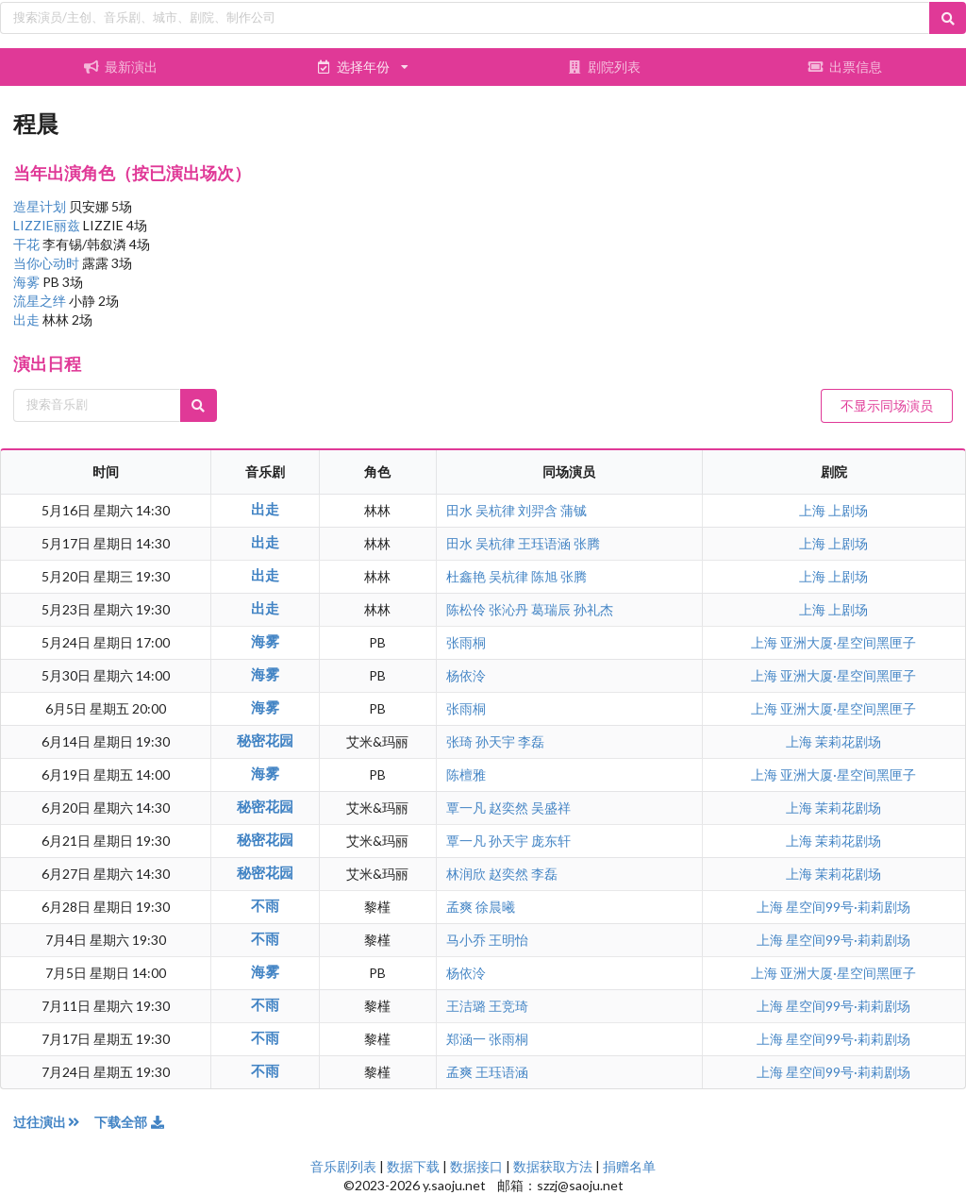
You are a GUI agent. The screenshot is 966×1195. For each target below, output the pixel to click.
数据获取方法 (552, 1166)
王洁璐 (466, 1006)
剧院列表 (604, 67)
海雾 (27, 282)
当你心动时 (47, 263)
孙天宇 (495, 741)
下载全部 (130, 1122)
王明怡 (508, 940)
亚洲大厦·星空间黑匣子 (848, 642)
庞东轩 (551, 841)
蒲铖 (573, 510)
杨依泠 (466, 675)
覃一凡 (466, 807)
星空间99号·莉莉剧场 (848, 907)
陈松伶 (466, 609)
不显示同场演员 (887, 405)
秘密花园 (265, 740)
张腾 (587, 543)
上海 (813, 510)
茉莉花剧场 (848, 741)
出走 (27, 319)
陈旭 (544, 576)
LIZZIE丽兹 (48, 225)
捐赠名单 (629, 1166)
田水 (459, 510)
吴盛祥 (551, 807)
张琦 (459, 741)
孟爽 (459, 907)
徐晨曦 (495, 907)
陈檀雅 (466, 774)
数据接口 (476, 1166)
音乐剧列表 (343, 1166)
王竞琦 (508, 1006)
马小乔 (466, 940)
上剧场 (848, 510)
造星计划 (41, 206)
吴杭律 (495, 510)
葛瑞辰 (551, 609)
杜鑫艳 (466, 576)
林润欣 (466, 874)
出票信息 (845, 67)
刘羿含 (538, 510)
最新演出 (121, 67)
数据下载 (413, 1166)
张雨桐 (466, 642)
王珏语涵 (544, 543)
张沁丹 (508, 609)
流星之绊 (41, 301)
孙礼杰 (593, 609)
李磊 (531, 741)
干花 (27, 244)
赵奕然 (508, 807)
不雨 (265, 905)
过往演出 (53, 1122)
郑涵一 (466, 1039)
